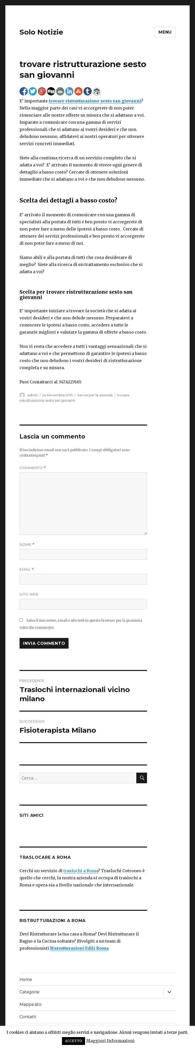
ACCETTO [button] (73, 1041)
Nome (27, 544)
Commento (33, 468)
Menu (165, 32)
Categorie (29, 992)
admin (32, 395)
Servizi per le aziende (95, 395)
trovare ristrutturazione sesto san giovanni (95, 100)
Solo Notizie (41, 32)
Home (26, 979)
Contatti (28, 1016)
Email (27, 569)
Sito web (29, 594)
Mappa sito (30, 1004)
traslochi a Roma (80, 870)
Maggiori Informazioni (110, 1040)
